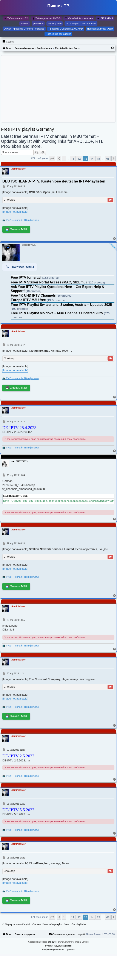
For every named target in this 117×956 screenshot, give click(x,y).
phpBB (51, 942)
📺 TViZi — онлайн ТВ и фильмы (20, 220)
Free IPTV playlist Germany (27, 129)
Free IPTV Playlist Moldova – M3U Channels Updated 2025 (57, 313)
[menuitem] (113, 48)
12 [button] (79, 158)
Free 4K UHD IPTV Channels (34, 295)
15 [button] (98, 158)
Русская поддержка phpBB (58, 946)
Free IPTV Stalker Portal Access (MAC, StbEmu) (49, 282)
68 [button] (107, 158)
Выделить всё (18, 496)
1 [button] (64, 158)
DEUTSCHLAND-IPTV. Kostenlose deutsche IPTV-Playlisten (53, 181)
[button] (52, 158)
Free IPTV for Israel (26, 277)
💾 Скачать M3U (16, 229)
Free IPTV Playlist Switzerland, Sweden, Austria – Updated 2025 (61, 305)
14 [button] (92, 158)
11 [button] (72, 158)
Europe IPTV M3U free (29, 300)
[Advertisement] (58, 89)
